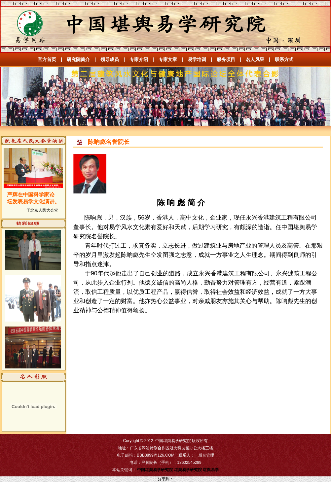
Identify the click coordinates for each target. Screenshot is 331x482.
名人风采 (255, 59)
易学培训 (197, 59)
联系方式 (284, 59)
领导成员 (109, 59)
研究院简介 (78, 59)
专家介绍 (138, 59)
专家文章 (168, 59)
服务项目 (226, 59)
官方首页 (47, 59)
